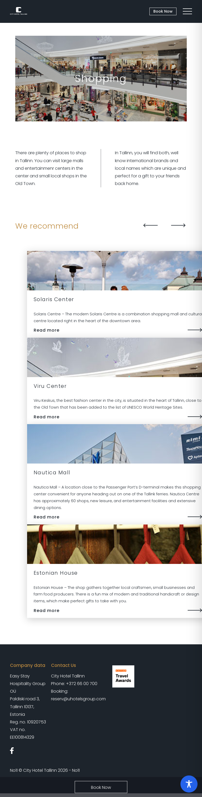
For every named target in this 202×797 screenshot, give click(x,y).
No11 (14, 770)
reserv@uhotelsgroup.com (78, 699)
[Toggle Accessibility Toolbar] (189, 784)
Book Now (163, 11)
